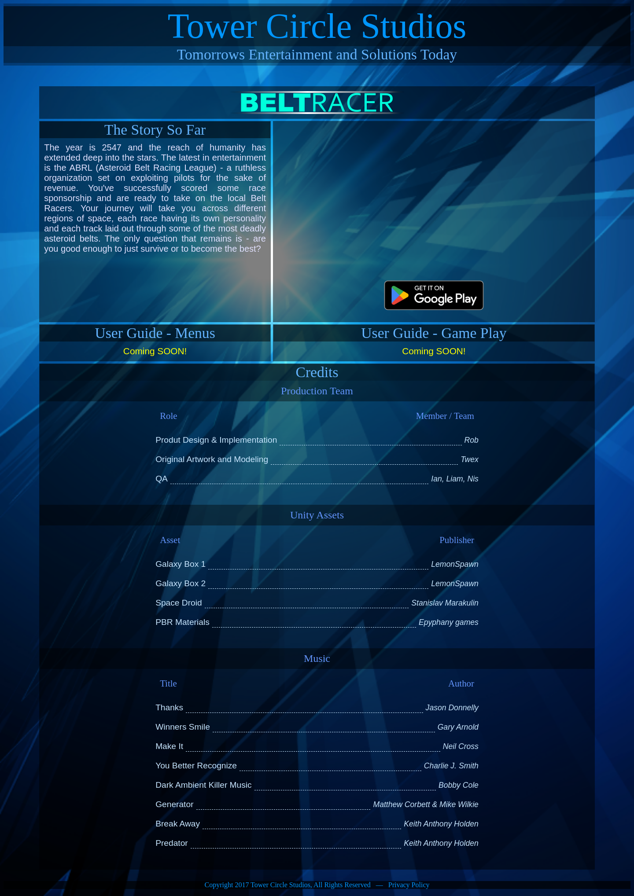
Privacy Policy (409, 885)
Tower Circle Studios (317, 26)
